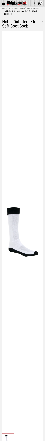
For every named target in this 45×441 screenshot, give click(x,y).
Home (4, 8)
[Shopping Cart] (40, 3)
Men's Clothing (33, 8)
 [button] (34, 3)
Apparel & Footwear (17, 8)
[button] (3, 3)
